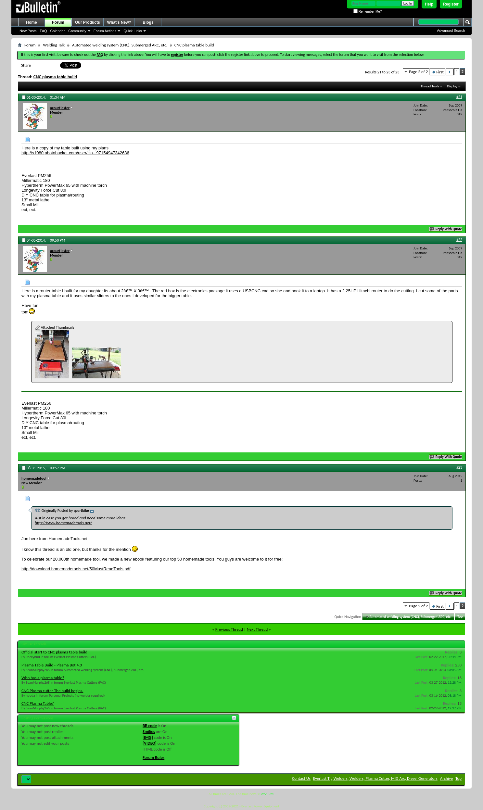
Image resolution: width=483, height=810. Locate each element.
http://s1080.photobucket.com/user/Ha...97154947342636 (75, 152)
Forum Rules (153, 757)
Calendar (57, 31)
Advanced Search (451, 30)
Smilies (149, 731)
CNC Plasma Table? (37, 703)
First (437, 72)
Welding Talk (54, 45)
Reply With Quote (446, 229)
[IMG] (148, 737)
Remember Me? (367, 11)
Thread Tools (430, 86)
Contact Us (301, 778)
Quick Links (132, 31)
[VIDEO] (150, 743)
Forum (58, 22)
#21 (459, 97)
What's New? (119, 22)
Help (429, 4)
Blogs (148, 22)
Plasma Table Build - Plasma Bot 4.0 (51, 665)
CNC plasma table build (55, 77)
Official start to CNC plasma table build (54, 652)
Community (77, 31)
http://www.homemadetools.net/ (63, 522)
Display (452, 86)
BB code (150, 725)
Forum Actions (105, 31)
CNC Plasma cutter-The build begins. (52, 690)
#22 (459, 239)
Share (26, 65)
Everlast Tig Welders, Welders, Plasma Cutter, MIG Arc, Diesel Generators (375, 778)
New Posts (28, 31)
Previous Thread (229, 629)
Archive (446, 778)
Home (31, 22)
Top (460, 617)
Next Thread (257, 629)
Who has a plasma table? (42, 677)
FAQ (43, 31)
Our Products (87, 22)
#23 (459, 467)
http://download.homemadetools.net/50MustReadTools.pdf (75, 568)
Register (451, 4)
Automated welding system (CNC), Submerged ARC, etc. (119, 45)
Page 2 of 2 (418, 71)
